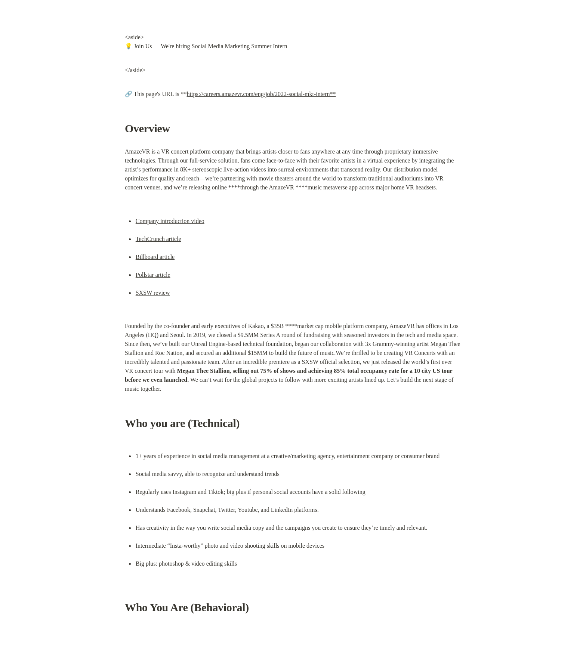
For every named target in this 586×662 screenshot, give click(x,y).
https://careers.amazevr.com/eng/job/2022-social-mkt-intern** (261, 94)
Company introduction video (170, 221)
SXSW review (153, 293)
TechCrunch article (158, 239)
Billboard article (155, 257)
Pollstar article (153, 275)
